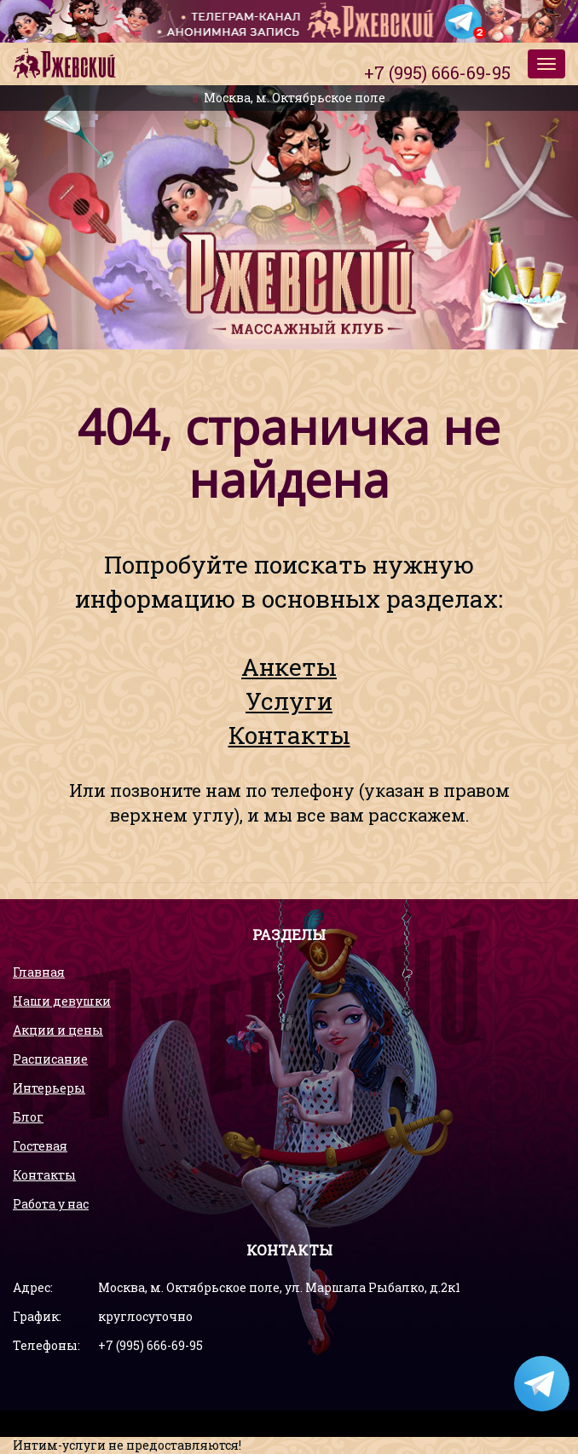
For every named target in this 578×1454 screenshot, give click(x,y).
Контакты (289, 735)
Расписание (50, 1059)
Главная (39, 972)
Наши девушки (62, 1001)
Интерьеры (49, 1088)
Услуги (289, 701)
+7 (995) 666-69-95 (150, 1345)
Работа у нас (51, 1204)
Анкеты (289, 667)
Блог (28, 1117)
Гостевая (40, 1146)
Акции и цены (58, 1030)
